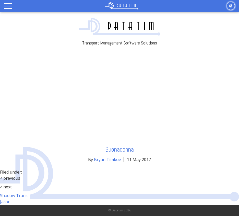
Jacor (5, 201)
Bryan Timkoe (107, 159)
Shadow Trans (14, 195)
